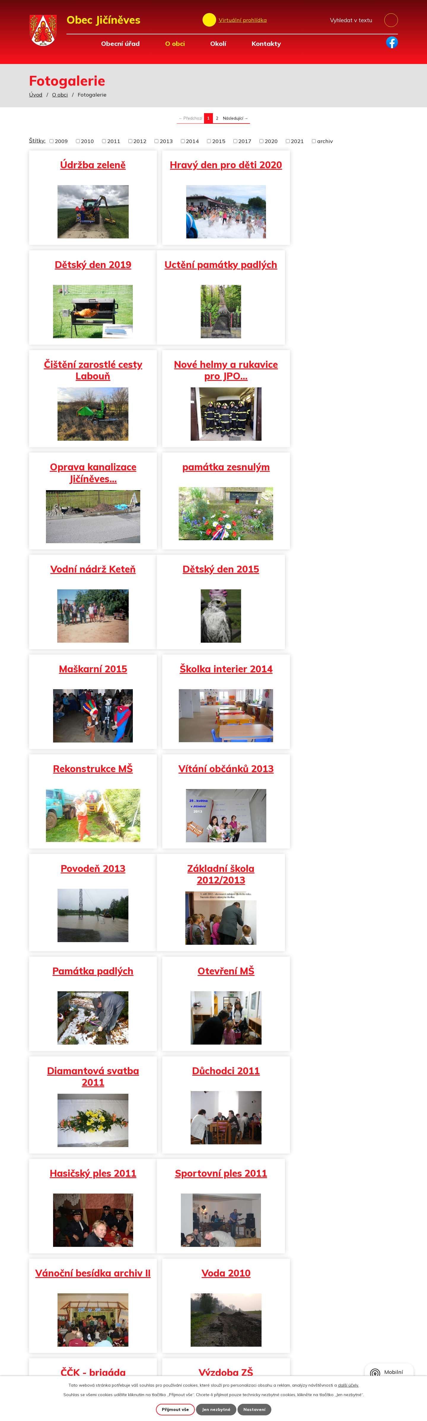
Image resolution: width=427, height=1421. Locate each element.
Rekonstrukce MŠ (88, 572)
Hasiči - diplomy (337, 1079)
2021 (297, 141)
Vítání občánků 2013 (213, 572)
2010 (87, 141)
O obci (175, 43)
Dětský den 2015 (88, 472)
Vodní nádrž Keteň (337, 370)
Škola (337, 979)
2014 (192, 141)
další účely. (348, 1385)
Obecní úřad (120, 43)
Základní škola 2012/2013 (88, 677)
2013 (166, 141)
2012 (139, 141)
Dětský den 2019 (337, 165)
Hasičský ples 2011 (337, 774)
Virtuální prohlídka (243, 20)
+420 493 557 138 (137, 1356)
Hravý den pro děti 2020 (213, 170)
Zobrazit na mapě (355, 1348)
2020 (271, 141)
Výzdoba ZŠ (213, 979)
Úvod (74, 43)
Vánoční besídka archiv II (213, 882)
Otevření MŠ (337, 672)
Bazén (213, 1079)
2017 (244, 141)
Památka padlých (213, 672)
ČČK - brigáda (88, 979)
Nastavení (254, 1409)
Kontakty (266, 43)
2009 (61, 141)
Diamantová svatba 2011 (89, 780)
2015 (218, 141)
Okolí (218, 43)
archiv (325, 141)
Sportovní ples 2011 (88, 877)
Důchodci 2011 (213, 774)
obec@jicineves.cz (136, 1364)
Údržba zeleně (88, 165)
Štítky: (37, 140)
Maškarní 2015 (213, 472)
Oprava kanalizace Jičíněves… (88, 376)
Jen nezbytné (216, 1409)
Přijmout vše (175, 1409)
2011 (113, 141)
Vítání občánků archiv (88, 1079)
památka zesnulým (213, 370)
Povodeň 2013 (337, 572)
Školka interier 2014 (337, 472)
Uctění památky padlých (88, 273)
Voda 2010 (337, 877)
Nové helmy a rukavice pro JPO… (337, 273)
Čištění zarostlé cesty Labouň (213, 273)
